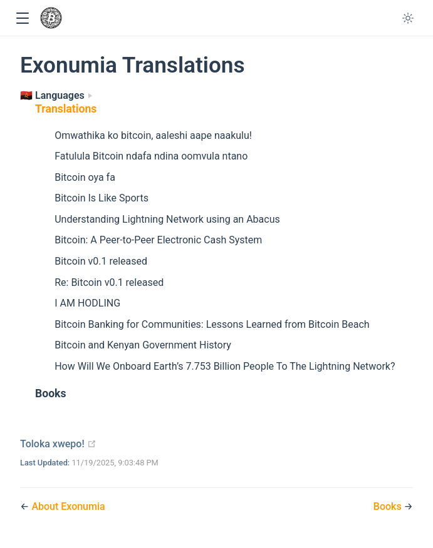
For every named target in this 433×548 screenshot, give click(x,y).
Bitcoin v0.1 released (101, 261)
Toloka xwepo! (58, 444)
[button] (22, 18)
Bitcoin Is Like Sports (102, 198)
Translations (66, 109)
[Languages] (56, 96)
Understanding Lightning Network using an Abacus (167, 219)
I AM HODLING (87, 303)
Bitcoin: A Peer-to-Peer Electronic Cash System (158, 240)
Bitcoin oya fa (85, 177)
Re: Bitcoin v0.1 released (109, 282)
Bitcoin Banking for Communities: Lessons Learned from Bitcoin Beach (212, 324)
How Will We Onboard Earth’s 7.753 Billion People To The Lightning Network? (225, 366)
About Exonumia (68, 506)
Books (50, 393)
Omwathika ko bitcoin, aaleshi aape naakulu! (153, 135)
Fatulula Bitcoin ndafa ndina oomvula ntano (151, 156)
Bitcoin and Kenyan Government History (143, 345)
